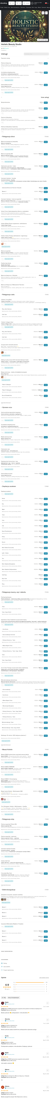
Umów (45, 63)
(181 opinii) (6, 48)
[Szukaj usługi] (36, 54)
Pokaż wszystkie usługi (5, 403)
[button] (11, 3)
